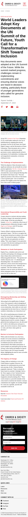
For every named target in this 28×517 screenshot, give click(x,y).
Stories (7, 11)
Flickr (3, 509)
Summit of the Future (13, 138)
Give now (3, 493)
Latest (2, 486)
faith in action (6, 16)
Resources (4, 489)
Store (2, 491)
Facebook (5, 501)
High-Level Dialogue (6, 226)
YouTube (4, 506)
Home (2, 11)
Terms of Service (21, 514)
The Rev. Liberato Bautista (19, 169)
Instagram (5, 503)
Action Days (9, 222)
